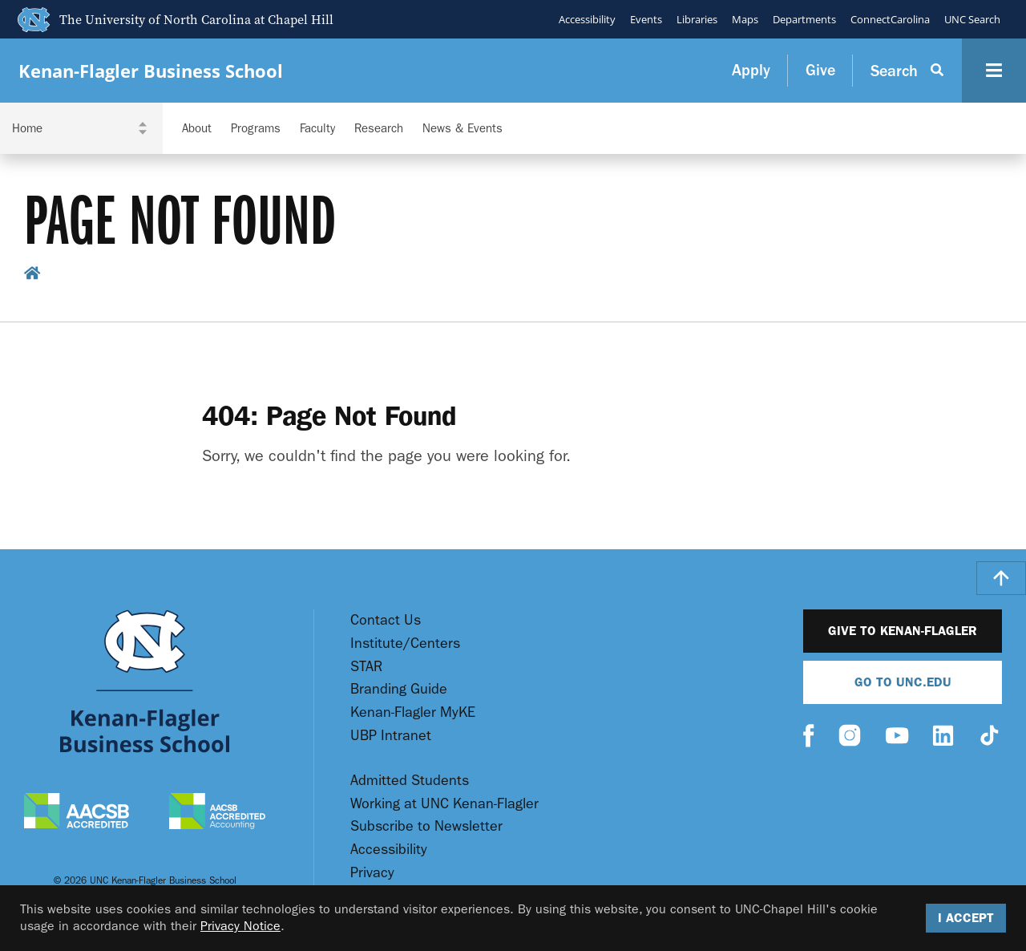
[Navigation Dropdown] (81, 128)
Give (820, 70)
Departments (804, 19)
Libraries (697, 19)
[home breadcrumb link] (32, 275)
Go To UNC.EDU (902, 682)
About (197, 129)
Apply (751, 70)
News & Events (462, 129)
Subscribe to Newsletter (426, 826)
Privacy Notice (240, 925)
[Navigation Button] (994, 70)
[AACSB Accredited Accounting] (217, 813)
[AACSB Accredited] (76, 812)
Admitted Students (409, 780)
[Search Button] (907, 70)
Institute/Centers (405, 643)
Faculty (317, 129)
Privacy (372, 872)
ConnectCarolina (890, 19)
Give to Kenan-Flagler (902, 630)
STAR (366, 666)
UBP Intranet (390, 735)
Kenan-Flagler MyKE (412, 712)
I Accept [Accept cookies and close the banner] (966, 917)
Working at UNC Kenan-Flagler (444, 803)
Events (646, 19)
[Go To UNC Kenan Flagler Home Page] (144, 681)
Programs (256, 129)
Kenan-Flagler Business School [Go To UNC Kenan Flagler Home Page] (150, 71)
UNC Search (972, 19)
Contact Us (385, 620)
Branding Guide (398, 689)
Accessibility (587, 19)
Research (378, 129)
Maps (745, 19)
